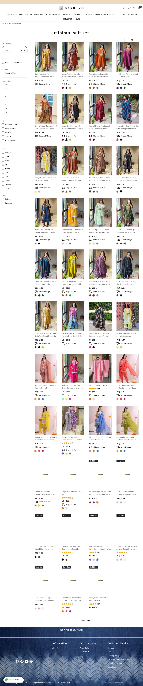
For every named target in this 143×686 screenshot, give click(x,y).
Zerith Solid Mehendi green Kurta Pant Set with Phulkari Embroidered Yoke (127, 231)
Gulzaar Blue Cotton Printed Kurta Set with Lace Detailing (100, 547)
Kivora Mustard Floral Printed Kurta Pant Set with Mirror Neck (45, 75)
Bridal (98, 14)
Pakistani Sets (10, 128)
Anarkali (8, 136)
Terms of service (52, 682)
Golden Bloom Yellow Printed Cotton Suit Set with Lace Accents (46, 438)
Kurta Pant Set (10, 140)
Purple (7, 188)
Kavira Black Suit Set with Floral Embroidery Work (126, 282)
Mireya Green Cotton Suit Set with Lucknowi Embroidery (126, 334)
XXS (6, 85)
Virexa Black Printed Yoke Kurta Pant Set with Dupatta (72, 127)
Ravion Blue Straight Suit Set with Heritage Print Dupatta (127, 127)
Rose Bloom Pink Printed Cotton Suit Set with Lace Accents (71, 599)
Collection (68, 19)
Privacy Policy (66, 682)
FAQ (109, 652)
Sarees (28, 14)
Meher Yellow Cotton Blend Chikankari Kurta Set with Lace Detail (72, 231)
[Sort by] (132, 40)
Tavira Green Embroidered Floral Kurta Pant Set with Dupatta (72, 283)
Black (7, 156)
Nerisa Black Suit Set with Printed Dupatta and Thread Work (127, 179)
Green (7, 180)
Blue (6, 176)
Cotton (7, 199)
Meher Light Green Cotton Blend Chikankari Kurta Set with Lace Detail (99, 231)
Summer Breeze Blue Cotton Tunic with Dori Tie (100, 438)
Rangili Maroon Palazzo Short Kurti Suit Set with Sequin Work (46, 127)
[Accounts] (134, 8)
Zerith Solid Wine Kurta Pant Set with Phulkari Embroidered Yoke (127, 75)
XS (6, 89)
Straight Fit (9, 132)
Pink (6, 172)
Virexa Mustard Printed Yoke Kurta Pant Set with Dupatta (45, 334)
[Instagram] (18, 661)
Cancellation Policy (115, 663)
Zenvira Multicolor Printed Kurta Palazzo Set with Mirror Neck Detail (73, 334)
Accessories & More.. (128, 14)
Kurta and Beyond (15, 14)
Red (6, 164)
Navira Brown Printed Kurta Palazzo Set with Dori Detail (99, 179)
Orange (8, 184)
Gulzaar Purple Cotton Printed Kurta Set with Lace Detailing (72, 438)
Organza (8, 203)
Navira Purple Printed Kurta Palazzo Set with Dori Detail (99, 282)
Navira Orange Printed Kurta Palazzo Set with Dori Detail (100, 493)
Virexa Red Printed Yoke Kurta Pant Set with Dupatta (72, 75)
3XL (6, 113)
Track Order (112, 667)
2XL (6, 109)
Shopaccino (118, 683)
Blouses (66, 14)
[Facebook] (22, 661)
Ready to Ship (10, 73)
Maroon (8, 152)
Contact (111, 648)
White (7, 160)
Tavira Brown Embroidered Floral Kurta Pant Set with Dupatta (72, 179)
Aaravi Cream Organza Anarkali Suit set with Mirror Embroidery (127, 493)
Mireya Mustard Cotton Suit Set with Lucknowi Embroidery (45, 179)
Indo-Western (54, 14)
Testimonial (84, 652)
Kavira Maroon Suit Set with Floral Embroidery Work (99, 127)
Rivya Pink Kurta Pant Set (98, 385)
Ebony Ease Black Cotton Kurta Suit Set (98, 599)
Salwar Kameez (40, 14)
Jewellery (88, 14)
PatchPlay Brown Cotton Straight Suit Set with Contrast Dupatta (44, 547)
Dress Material (110, 14)
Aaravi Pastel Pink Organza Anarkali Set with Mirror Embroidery (126, 547)
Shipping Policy (113, 655)
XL (6, 105)
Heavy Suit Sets (11, 124)
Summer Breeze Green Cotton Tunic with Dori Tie (126, 438)
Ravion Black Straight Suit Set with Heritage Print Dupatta (99, 334)
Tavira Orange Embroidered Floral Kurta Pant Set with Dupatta (100, 75)
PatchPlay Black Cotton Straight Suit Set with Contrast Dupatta (71, 547)
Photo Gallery (85, 648)
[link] (124, 8)
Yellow (7, 168)
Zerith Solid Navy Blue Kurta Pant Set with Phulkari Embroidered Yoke (45, 283)
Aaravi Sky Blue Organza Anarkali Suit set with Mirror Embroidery (45, 599)
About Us (55, 648)
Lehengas (76, 14)
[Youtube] (26, 662)
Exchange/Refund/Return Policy (120, 659)
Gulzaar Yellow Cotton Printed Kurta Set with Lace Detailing (45, 493)
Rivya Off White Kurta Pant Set (72, 493)
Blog (78, 19)
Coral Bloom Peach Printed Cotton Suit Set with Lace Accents (126, 386)
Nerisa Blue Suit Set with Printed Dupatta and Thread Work (45, 231)
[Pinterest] (31, 661)
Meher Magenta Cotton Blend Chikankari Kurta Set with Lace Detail (72, 386)
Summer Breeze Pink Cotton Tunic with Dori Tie (46, 386)
